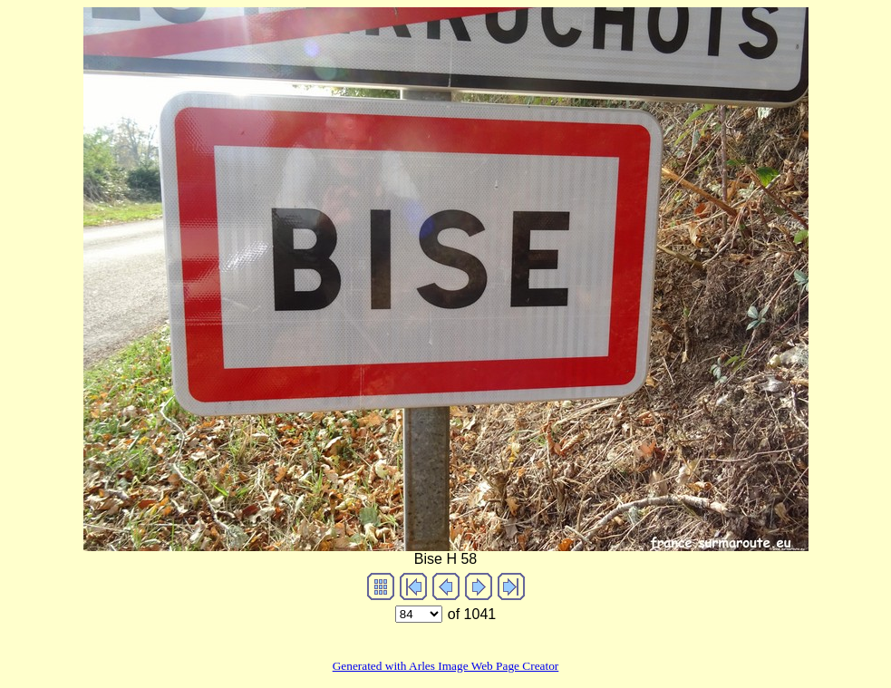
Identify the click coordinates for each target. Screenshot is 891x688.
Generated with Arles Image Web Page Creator (446, 666)
